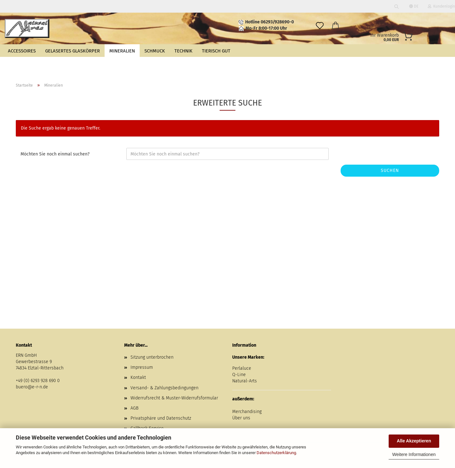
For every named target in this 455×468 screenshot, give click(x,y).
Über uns (241, 418)
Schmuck (154, 51)
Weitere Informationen (413, 454)
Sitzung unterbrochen (151, 357)
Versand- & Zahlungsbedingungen (164, 388)
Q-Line (239, 374)
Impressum (141, 367)
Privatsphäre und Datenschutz (160, 418)
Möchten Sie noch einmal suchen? (55, 154)
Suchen (390, 170)
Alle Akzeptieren (414, 440)
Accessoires (22, 51)
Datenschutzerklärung (276, 452)
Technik (183, 51)
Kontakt (138, 377)
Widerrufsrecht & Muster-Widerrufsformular (174, 398)
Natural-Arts (244, 381)
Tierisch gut (216, 51)
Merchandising (247, 411)
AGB (134, 408)
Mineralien (122, 51)
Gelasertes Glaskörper (72, 51)
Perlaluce (241, 368)
